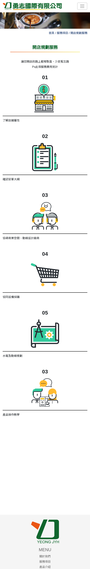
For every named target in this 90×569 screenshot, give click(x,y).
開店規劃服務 (78, 33)
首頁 (51, 33)
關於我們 (45, 556)
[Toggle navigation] (82, 6)
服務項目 (45, 561)
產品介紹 (45, 566)
